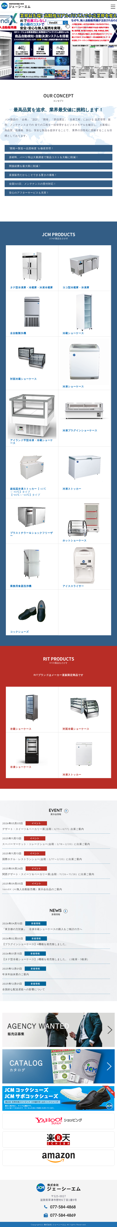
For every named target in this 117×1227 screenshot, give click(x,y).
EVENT (58, 810)
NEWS (58, 910)
